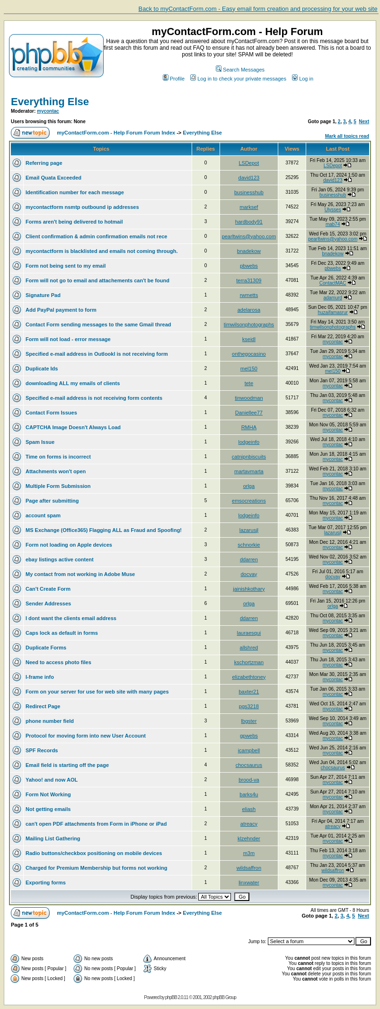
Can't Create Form (48, 589)
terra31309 (248, 280)
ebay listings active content (60, 559)
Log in (302, 78)
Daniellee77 (249, 412)
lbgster (248, 721)
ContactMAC (332, 283)
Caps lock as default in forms (62, 633)
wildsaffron (249, 868)
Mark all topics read (347, 136)
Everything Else (50, 102)
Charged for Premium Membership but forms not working (96, 868)
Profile (174, 78)
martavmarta (249, 471)
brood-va (249, 780)
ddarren (249, 559)
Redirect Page (43, 706)
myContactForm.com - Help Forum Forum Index (116, 132)
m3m (249, 853)
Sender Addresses (48, 603)
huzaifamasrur (332, 312)
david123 (249, 177)
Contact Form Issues (51, 412)
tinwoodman (249, 398)
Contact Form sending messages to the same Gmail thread (98, 324)
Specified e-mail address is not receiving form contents (94, 398)
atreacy (248, 824)
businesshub (249, 192)
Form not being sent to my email (66, 266)
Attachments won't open (56, 471)
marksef (248, 207)
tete (249, 383)
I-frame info (40, 677)
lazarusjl (248, 530)
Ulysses (333, 209)
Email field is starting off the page (67, 765)
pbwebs (249, 266)
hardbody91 (249, 222)
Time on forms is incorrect (58, 456)
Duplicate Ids (42, 368)
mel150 (248, 368)
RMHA (248, 427)
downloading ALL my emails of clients (73, 383)
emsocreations (249, 501)
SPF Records (42, 750)
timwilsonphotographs (249, 324)
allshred (249, 647)
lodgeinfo (249, 442)
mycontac (48, 111)
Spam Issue (40, 442)
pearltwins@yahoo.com (249, 236)
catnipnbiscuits (249, 456)
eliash (249, 809)
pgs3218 (249, 706)
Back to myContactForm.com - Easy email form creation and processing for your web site (258, 8)
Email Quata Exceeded (53, 177)
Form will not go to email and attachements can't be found (97, 280)
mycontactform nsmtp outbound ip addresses (82, 207)
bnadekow (249, 251)
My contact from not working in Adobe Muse (80, 574)
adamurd (332, 297)
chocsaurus (249, 765)
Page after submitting (52, 501)
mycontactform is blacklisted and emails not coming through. (102, 251)
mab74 (333, 224)
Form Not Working (48, 794)
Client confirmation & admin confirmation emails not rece (97, 236)
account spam (43, 515)
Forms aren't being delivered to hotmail (74, 222)
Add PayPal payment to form (61, 310)
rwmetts (249, 295)
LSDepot (249, 163)
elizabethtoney (248, 677)
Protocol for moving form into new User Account (86, 736)
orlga (249, 486)
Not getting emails (48, 809)
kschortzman (249, 662)
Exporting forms (46, 882)
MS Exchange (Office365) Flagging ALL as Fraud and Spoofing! (104, 530)
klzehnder (249, 838)
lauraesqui (249, 633)
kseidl (249, 339)
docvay (248, 574)
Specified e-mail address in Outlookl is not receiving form (97, 354)
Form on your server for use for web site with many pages (97, 691)
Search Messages (240, 69)
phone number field (50, 721)
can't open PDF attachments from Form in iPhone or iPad (96, 824)
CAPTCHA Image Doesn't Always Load (73, 427)
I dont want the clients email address (71, 618)
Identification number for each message (75, 192)
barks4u (248, 794)
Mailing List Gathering (53, 838)
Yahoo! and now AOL (52, 780)
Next (364, 121)
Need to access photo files (58, 662)
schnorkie (249, 545)
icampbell (249, 750)
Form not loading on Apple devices (69, 545)
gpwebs (249, 736)
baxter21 (249, 691)
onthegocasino (249, 354)
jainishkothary (249, 589)
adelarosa (249, 310)
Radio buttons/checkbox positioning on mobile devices (94, 853)
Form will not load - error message (68, 339)
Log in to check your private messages (238, 78)
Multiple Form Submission (58, 486)
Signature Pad (43, 295)
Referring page (44, 163)
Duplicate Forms (46, 647)
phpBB (171, 997)
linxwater (249, 882)
